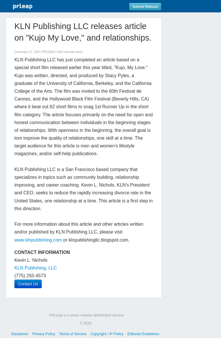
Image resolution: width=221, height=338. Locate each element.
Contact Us (28, 284)
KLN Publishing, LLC (35, 267)
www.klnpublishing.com (38, 240)
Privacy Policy (43, 334)
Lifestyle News (73, 52)
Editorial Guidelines (143, 334)
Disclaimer (19, 334)
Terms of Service (72, 334)
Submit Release (145, 7)
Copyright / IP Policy (106, 334)
